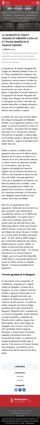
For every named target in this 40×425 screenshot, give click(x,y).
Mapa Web (20, 416)
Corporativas (20, 373)
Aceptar (22, 423)
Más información (30, 423)
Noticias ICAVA (17, 12)
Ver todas (20, 380)
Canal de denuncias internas (20, 413)
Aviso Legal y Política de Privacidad (20, 411)
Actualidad (20, 376)
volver (20, 27)
